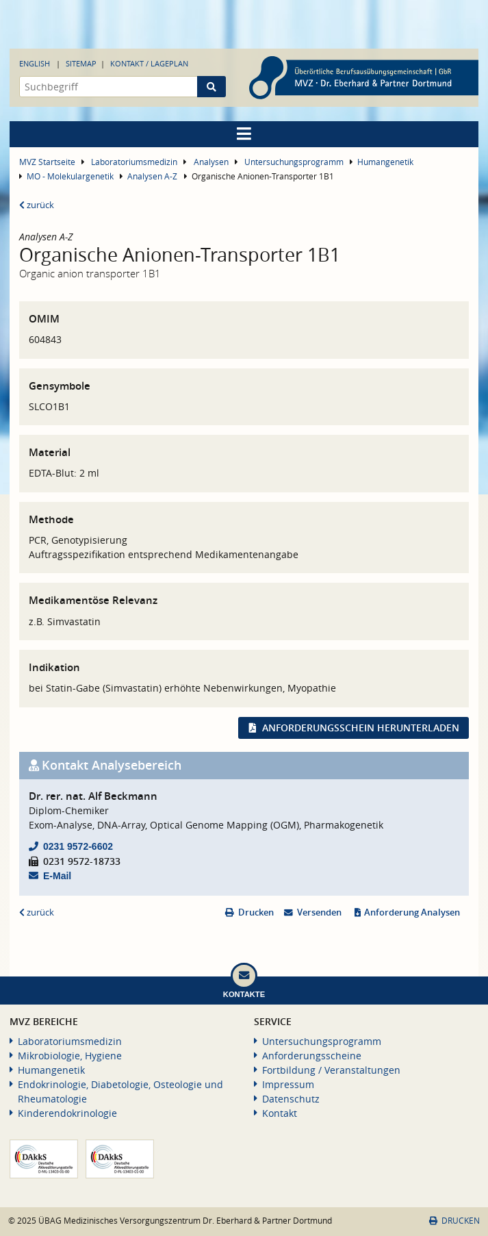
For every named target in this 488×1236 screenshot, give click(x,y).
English (34, 63)
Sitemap (81, 63)
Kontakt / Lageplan (149, 63)
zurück (36, 205)
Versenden (319, 912)
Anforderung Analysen (412, 912)
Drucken (256, 912)
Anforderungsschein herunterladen (360, 727)
